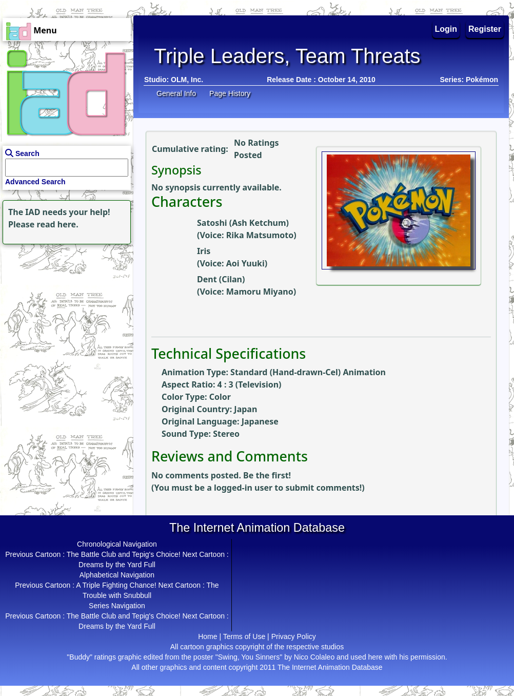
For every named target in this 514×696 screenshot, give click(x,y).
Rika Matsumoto (260, 235)
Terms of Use (244, 636)
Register (484, 29)
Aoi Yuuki (245, 263)
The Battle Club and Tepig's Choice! (124, 554)
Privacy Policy (293, 636)
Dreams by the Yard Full (116, 564)
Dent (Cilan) (221, 279)
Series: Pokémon (469, 79)
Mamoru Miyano (259, 291)
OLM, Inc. (187, 79)
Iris (203, 251)
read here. (57, 224)
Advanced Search (35, 182)
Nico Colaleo (314, 657)
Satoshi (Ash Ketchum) (243, 222)
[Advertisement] (64, 311)
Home (207, 636)
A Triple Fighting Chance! (116, 585)
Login (446, 29)
